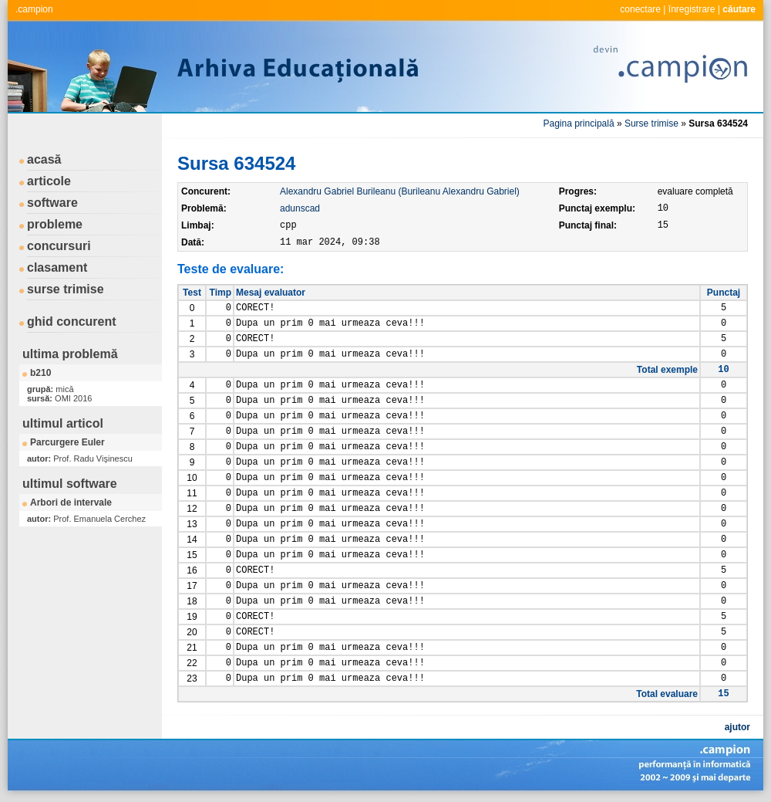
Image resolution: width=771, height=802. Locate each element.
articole (49, 181)
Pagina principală (579, 123)
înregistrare (691, 9)
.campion (34, 9)
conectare (640, 9)
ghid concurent (71, 321)
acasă (44, 159)
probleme (54, 224)
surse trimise (65, 289)
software (52, 202)
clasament (57, 267)
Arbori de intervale (71, 502)
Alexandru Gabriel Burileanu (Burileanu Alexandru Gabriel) (400, 191)
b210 (40, 372)
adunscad (300, 208)
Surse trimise (651, 123)
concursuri (59, 245)
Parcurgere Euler (67, 442)
